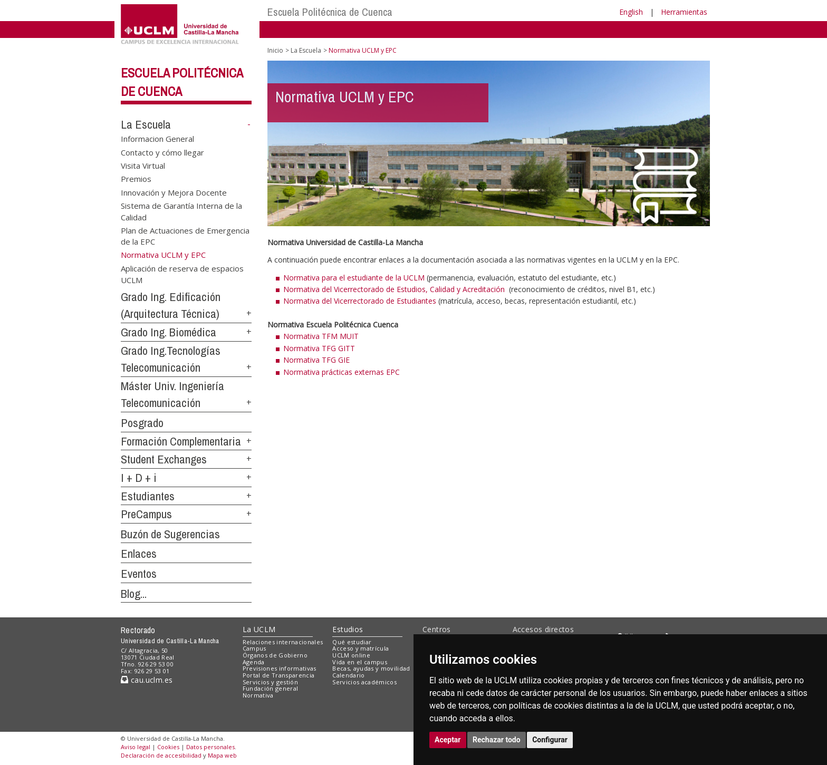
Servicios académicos (364, 682)
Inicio (275, 50)
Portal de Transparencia (279, 675)
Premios (136, 178)
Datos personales (210, 747)
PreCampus (146, 514)
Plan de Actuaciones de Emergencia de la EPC (185, 236)
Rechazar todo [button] (497, 739)
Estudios (347, 629)
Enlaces (139, 553)
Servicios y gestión (270, 682)
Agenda (254, 662)
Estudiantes (148, 496)
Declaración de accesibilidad (161, 755)
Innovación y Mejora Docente (174, 192)
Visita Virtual (143, 165)
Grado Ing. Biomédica (168, 332)
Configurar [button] (550, 739)
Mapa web (222, 755)
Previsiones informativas (279, 668)
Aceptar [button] (448, 739)
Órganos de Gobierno (275, 655)
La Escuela (146, 124)
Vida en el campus (359, 662)
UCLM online (351, 655)
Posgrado (142, 423)
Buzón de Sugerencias (170, 534)
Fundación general (271, 688)
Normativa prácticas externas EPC (341, 372)
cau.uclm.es (146, 680)
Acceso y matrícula (360, 648)
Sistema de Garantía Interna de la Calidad (181, 211)
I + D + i (139, 478)
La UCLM (259, 629)
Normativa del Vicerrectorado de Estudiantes (359, 301)
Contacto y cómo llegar (162, 152)
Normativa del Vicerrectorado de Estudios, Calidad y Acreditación (395, 289)
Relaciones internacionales (283, 642)
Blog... (134, 594)
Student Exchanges (164, 459)
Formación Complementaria (181, 441)
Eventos (139, 574)
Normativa (258, 695)
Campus (254, 648)
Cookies (168, 747)
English (631, 12)
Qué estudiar (351, 642)
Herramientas (684, 12)
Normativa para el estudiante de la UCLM (354, 278)
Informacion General (157, 138)
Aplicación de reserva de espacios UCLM (182, 274)
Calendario (348, 675)
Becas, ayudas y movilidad (371, 668)
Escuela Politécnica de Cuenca (329, 12)
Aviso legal (135, 747)
